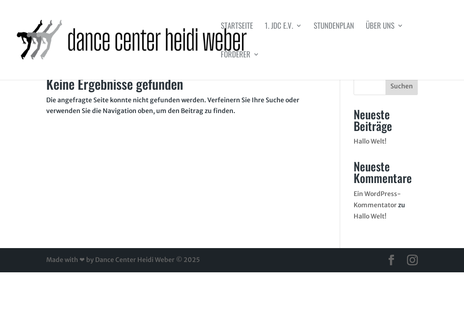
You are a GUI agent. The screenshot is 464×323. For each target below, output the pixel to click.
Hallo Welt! (370, 141)
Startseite (237, 26)
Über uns (380, 26)
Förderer (235, 55)
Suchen (401, 86)
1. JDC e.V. (279, 26)
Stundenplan (334, 26)
